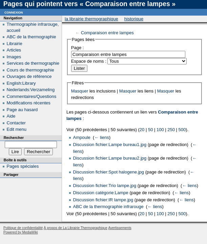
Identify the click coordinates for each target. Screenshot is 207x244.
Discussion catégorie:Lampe (100, 192)
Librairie (14, 43)
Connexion (13, 12)
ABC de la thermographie (31, 36)
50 (150, 129)
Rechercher (14, 138)
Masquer (79, 91)
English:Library (21, 83)
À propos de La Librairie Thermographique (75, 228)
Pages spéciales (23, 166)
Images (14, 56)
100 (160, 129)
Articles (14, 50)
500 (182, 129)
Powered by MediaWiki (20, 232)
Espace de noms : (88, 61)
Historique (133, 18)
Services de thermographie (33, 63)
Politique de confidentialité (23, 228)
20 (142, 129)
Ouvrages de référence (29, 76)
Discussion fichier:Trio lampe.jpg (105, 185)
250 (171, 129)
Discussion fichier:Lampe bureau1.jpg (110, 144)
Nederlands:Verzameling (31, 89)
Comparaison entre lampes (107, 32)
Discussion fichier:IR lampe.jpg (103, 199)
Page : (77, 47)
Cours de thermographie (30, 70)
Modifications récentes (28, 102)
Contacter (16, 122)
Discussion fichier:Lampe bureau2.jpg (110, 158)
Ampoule (81, 137)
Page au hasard (22, 109)
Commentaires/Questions (32, 96)
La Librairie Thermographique (91, 18)
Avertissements (119, 228)
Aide (11, 116)
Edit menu (17, 129)
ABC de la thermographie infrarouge (108, 206)
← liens (101, 137)
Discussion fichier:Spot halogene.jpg (108, 172)
